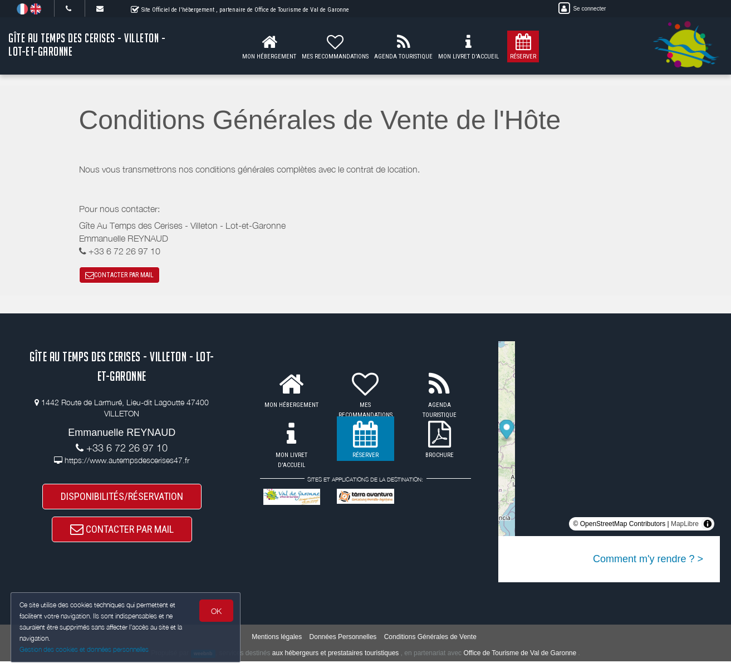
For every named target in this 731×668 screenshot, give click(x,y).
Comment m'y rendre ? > (648, 561)
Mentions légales (277, 643)
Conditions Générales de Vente (430, 643)
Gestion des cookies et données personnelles (84, 649)
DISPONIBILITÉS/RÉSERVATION (122, 499)
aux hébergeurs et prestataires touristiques (335, 659)
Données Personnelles (343, 643)
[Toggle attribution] (707, 526)
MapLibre (685, 526)
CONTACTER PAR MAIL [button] (119, 276)
